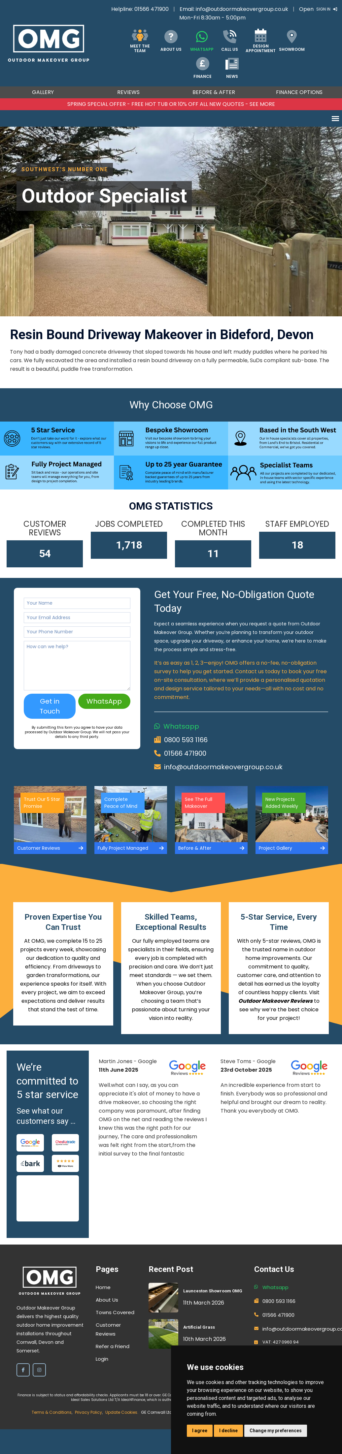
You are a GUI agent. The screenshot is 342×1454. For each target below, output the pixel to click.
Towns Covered (115, 1312)
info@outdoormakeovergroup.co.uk (242, 9)
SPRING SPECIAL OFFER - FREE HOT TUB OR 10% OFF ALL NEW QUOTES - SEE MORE (171, 104)
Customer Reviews (108, 1329)
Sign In (326, 9)
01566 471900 (151, 9)
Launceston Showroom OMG (212, 1290)
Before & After (213, 92)
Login (102, 1358)
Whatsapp (181, 726)
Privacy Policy (88, 1412)
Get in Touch (50, 706)
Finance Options (299, 92)
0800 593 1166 (186, 739)
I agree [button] (199, 1430)
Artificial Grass (199, 1327)
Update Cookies (121, 1412)
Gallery (43, 92)
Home (103, 1287)
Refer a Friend (112, 1346)
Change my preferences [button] (276, 1430)
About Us (107, 1299)
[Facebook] (23, 1369)
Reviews (128, 92)
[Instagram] (39, 1369)
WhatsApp (104, 701)
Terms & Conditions (52, 1412)
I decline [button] (228, 1430)
